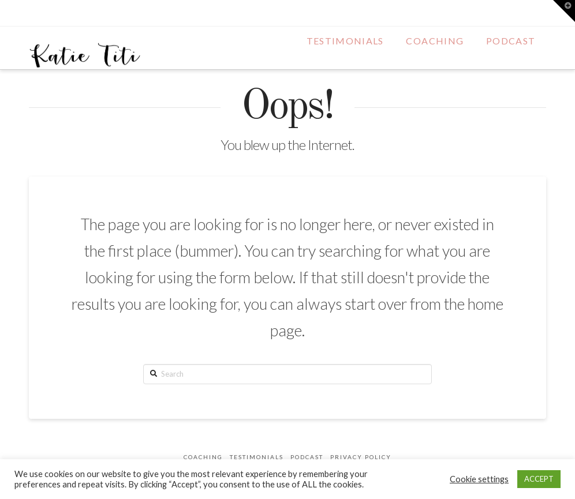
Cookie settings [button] (479, 479)
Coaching (203, 456)
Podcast (306, 456)
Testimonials (256, 456)
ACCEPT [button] (539, 478)
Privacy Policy (360, 456)
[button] (564, 11)
